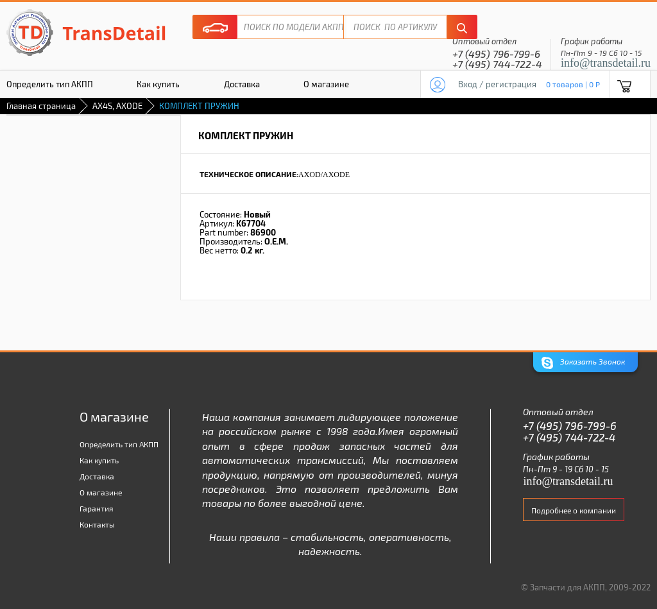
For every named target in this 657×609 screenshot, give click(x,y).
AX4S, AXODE (117, 106)
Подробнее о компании (573, 510)
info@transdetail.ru (606, 62)
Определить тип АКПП (119, 444)
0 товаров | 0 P (573, 84)
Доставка (242, 84)
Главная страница (41, 106)
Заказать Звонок (583, 363)
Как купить (158, 84)
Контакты (97, 524)
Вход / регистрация (497, 84)
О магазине (326, 84)
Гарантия (97, 508)
